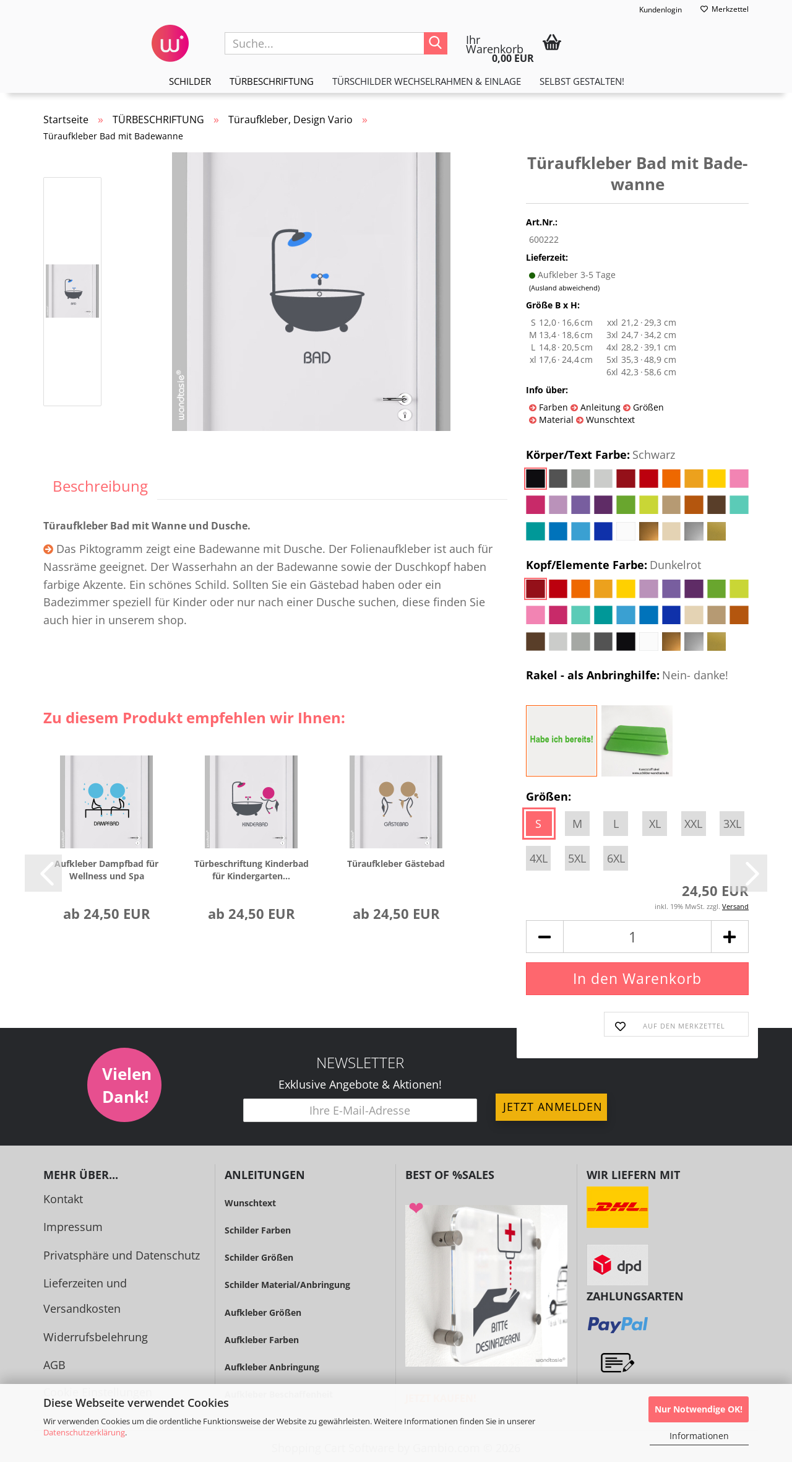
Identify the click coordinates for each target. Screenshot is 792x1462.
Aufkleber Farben (262, 1340)
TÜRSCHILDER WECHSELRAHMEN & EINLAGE (426, 81)
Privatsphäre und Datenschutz (121, 1255)
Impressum (73, 1226)
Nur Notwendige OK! (698, 1409)
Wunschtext (609, 419)
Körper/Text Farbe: (600, 455)
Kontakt (63, 1198)
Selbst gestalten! (582, 81)
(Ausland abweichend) (564, 287)
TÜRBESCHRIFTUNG (272, 81)
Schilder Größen (259, 1257)
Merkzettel (724, 9)
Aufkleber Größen (263, 1312)
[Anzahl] (637, 936)
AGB (54, 1364)
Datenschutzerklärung (84, 1432)
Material (555, 419)
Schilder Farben (258, 1230)
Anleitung (599, 407)
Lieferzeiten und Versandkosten (85, 1296)
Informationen (699, 1436)
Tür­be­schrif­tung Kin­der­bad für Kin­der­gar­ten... (251, 870)
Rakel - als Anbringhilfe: (627, 676)
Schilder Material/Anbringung (287, 1284)
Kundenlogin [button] (652, 10)
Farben (552, 407)
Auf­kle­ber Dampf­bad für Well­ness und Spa (106, 870)
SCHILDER (190, 81)
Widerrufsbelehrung (95, 1336)
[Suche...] (435, 43)
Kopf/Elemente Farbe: (613, 565)
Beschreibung (100, 486)
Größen (647, 407)
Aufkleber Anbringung (272, 1367)
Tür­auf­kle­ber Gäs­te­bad (396, 863)
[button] (43, 873)
